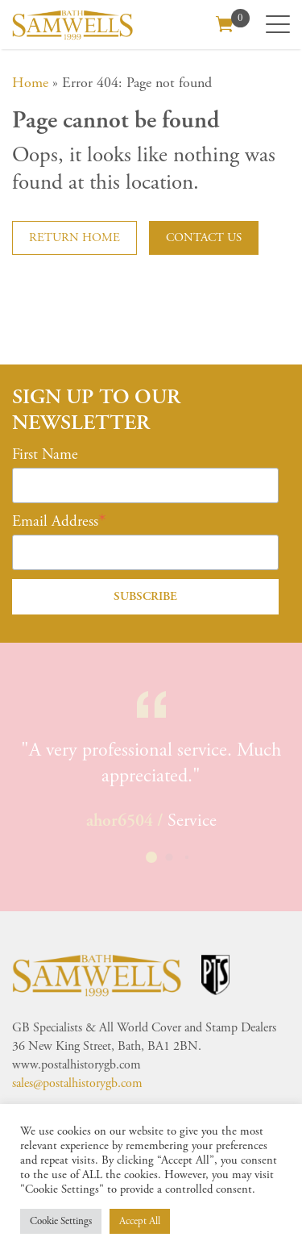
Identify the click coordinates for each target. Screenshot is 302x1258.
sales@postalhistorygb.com (77, 1083)
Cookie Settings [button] (61, 1221)
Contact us (204, 237)
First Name (45, 454)
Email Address (55, 521)
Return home (74, 237)
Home (30, 82)
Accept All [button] (139, 1221)
